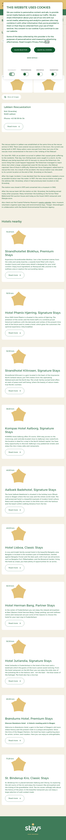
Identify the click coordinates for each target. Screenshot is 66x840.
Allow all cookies (44, 50)
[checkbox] (12, 72)
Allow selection (20, 50)
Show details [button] (33, 58)
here (47, 42)
